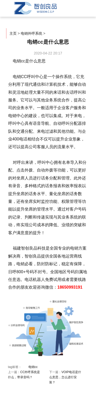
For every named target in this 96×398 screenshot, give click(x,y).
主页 (13, 33)
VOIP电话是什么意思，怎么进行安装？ (65, 377)
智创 (35, 8)
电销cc (33, 367)
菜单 (78, 7)
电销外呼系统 (31, 33)
